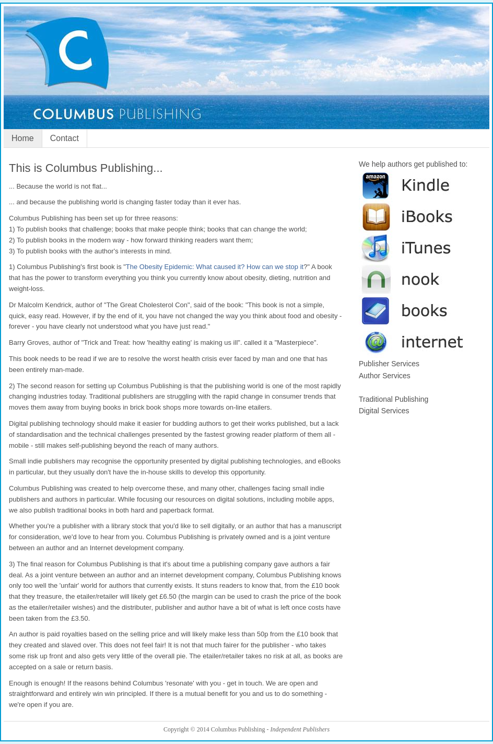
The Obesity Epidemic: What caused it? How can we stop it (214, 267)
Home (22, 138)
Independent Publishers (300, 729)
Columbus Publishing (246, 74)
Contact (64, 138)
